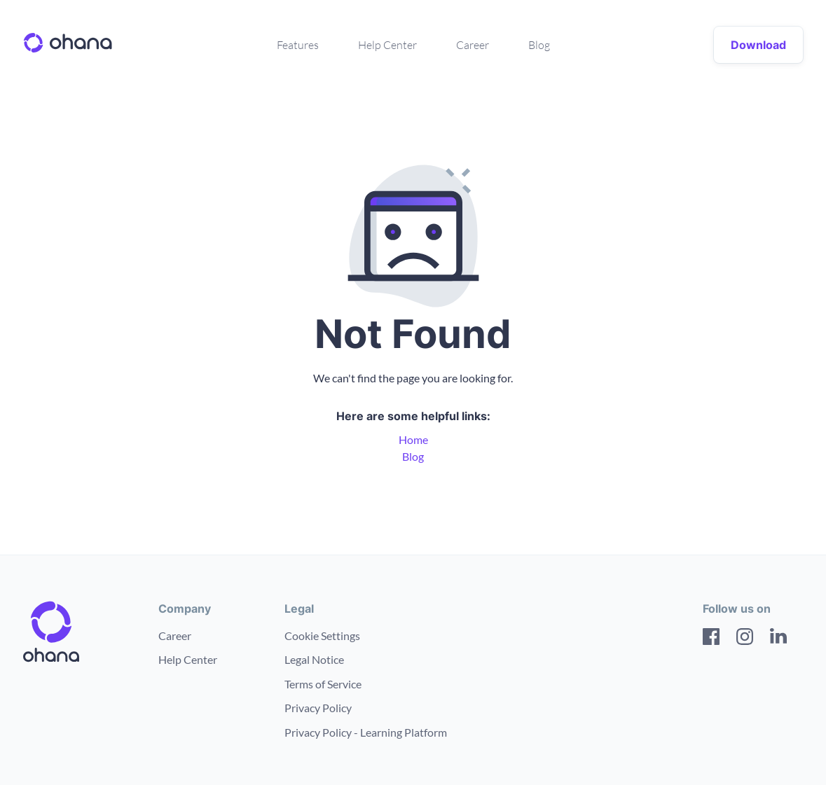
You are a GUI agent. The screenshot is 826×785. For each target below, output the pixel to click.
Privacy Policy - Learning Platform (365, 732)
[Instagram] (744, 638)
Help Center (387, 45)
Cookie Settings (322, 635)
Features (298, 45)
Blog (539, 45)
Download (758, 45)
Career (472, 45)
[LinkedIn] (778, 638)
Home (413, 439)
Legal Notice (314, 659)
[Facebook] (711, 638)
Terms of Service (323, 683)
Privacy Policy (318, 707)
